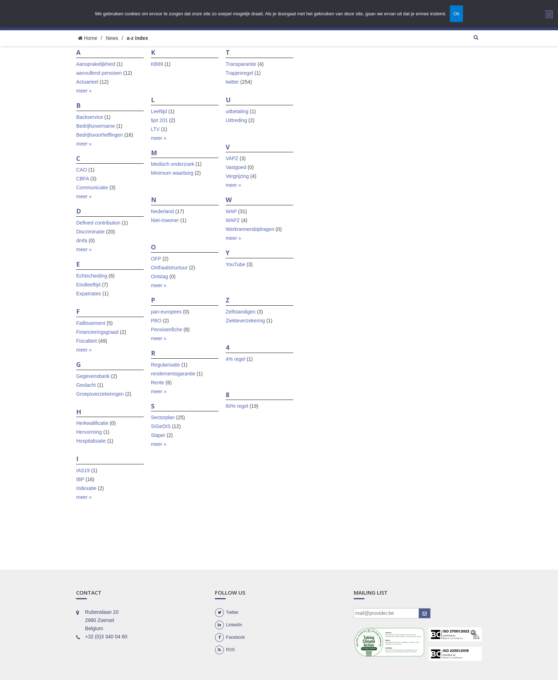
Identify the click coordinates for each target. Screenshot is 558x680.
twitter (232, 82)
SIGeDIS (160, 426)
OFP (156, 259)
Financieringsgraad (97, 332)
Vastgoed (236, 167)
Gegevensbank (93, 376)
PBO (156, 320)
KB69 (157, 64)
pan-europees (166, 312)
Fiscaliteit (86, 341)
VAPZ (232, 158)
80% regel (237, 406)
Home (87, 38)
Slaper (158, 435)
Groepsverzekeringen (100, 394)
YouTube (235, 264)
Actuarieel (87, 82)
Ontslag (159, 276)
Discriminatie (90, 231)
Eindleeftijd (88, 285)
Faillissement (90, 323)
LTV (155, 129)
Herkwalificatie (92, 423)
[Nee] (549, 14)
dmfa (81, 240)
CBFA (82, 178)
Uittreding (236, 120)
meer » (84, 91)
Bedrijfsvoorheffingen (99, 135)
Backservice (89, 117)
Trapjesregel (239, 73)
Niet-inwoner (165, 220)
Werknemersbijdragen (250, 229)
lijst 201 (159, 120)
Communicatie (92, 187)
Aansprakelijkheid (95, 64)
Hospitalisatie (91, 441)
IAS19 (83, 470)
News (112, 38)
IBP (80, 479)
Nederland (162, 211)
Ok (456, 13)
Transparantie (241, 64)
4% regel (235, 359)
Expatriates (88, 293)
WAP (231, 211)
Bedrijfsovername (95, 126)
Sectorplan (163, 417)
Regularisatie (165, 365)
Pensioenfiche (166, 329)
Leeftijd (159, 111)
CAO (81, 170)
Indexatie (86, 488)
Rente (157, 382)
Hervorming (89, 432)
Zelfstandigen (241, 312)
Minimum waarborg (172, 173)
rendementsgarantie (173, 373)
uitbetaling (237, 111)
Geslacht (86, 385)
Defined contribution (98, 223)
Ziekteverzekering (245, 320)
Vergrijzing (237, 176)
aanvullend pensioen (99, 73)
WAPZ (233, 220)
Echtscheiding (91, 276)
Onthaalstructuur (169, 267)
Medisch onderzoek (172, 164)
